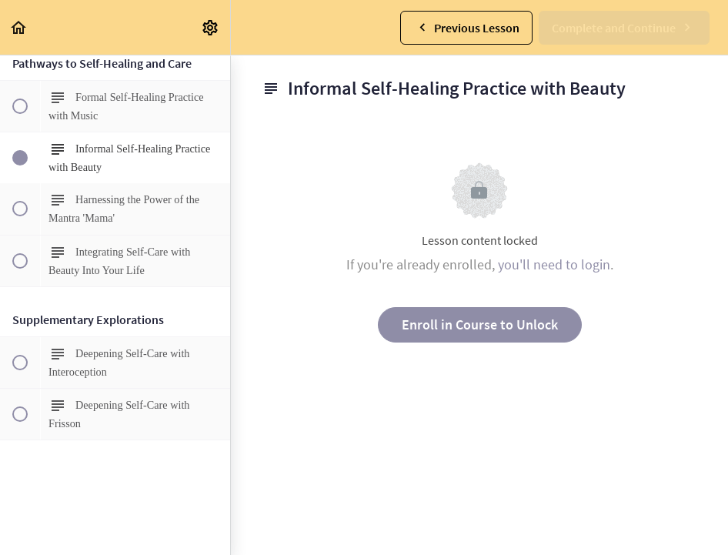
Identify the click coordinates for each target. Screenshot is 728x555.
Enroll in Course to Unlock (480, 324)
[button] (19, 27)
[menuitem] (211, 27)
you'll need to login (554, 264)
